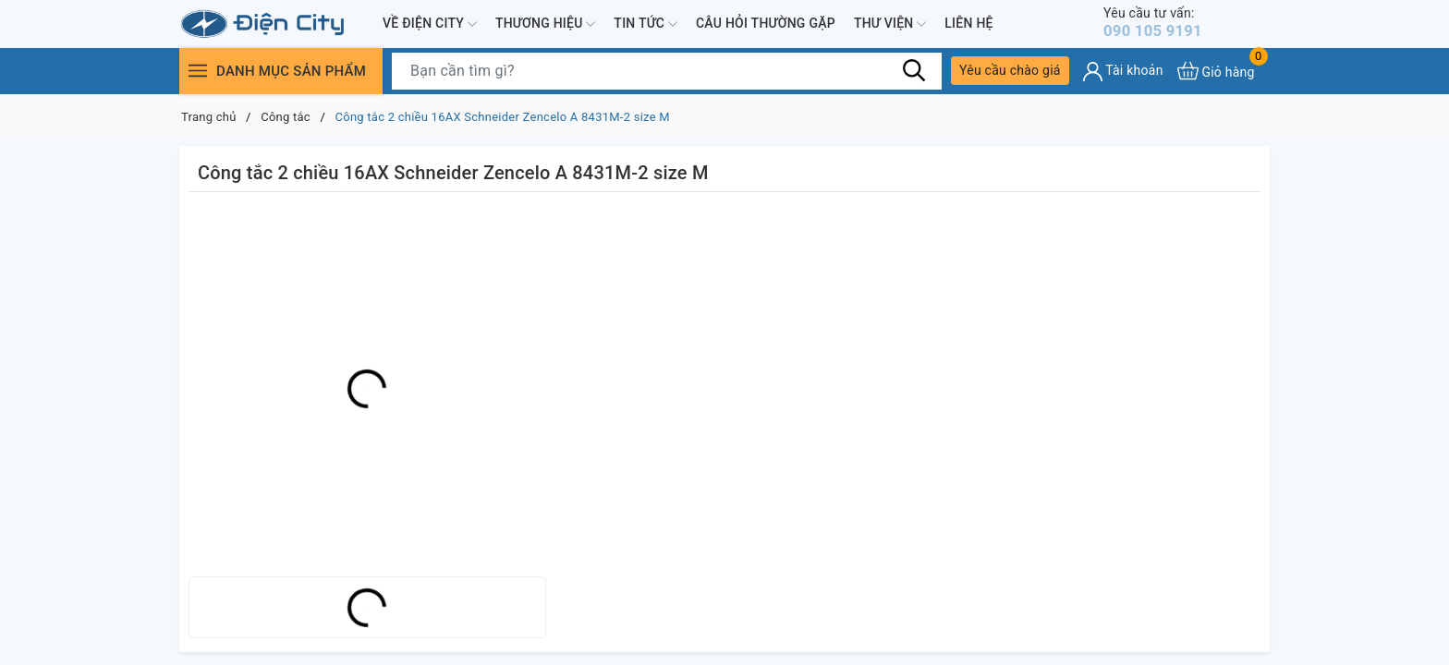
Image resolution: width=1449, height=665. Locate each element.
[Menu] (198, 74)
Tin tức (645, 26)
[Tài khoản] (1123, 75)
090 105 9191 (1162, 24)
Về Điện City (430, 26)
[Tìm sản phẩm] (667, 74)
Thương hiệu (545, 26)
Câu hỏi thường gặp (765, 25)
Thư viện (890, 26)
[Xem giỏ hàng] (1216, 74)
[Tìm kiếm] (914, 74)
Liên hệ (968, 25)
